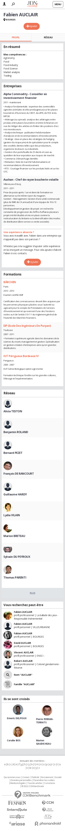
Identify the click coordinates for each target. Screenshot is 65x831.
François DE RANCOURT (18, 474)
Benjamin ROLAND (15, 432)
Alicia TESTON (12, 411)
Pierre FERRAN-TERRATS (45, 720)
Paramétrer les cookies (44, 780)
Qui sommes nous (12, 777)
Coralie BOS (13, 740)
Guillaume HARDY (15, 494)
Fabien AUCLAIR (23, 612)
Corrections (49, 783)
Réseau (48, 37)
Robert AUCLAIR (23, 661)
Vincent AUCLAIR (23, 652)
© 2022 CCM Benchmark (32, 786)
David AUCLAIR (22, 643)
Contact (25, 777)
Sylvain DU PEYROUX (16, 557)
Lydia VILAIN (11, 515)
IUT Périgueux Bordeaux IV (21, 356)
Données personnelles (21, 780)
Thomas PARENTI (14, 577)
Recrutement (47, 777)
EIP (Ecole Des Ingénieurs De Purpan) (27, 326)
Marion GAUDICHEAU (43, 742)
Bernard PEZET (13, 453)
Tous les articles (35, 783)
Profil (16, 37)
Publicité (35, 777)
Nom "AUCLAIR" (23, 674)
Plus (32, 592)
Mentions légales (17, 783)
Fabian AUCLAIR (23, 633)
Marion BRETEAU (14, 536)
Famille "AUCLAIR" (24, 684)
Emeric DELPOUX (16, 718)
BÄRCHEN (9, 282)
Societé (58, 777)
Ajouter (33, 26)
